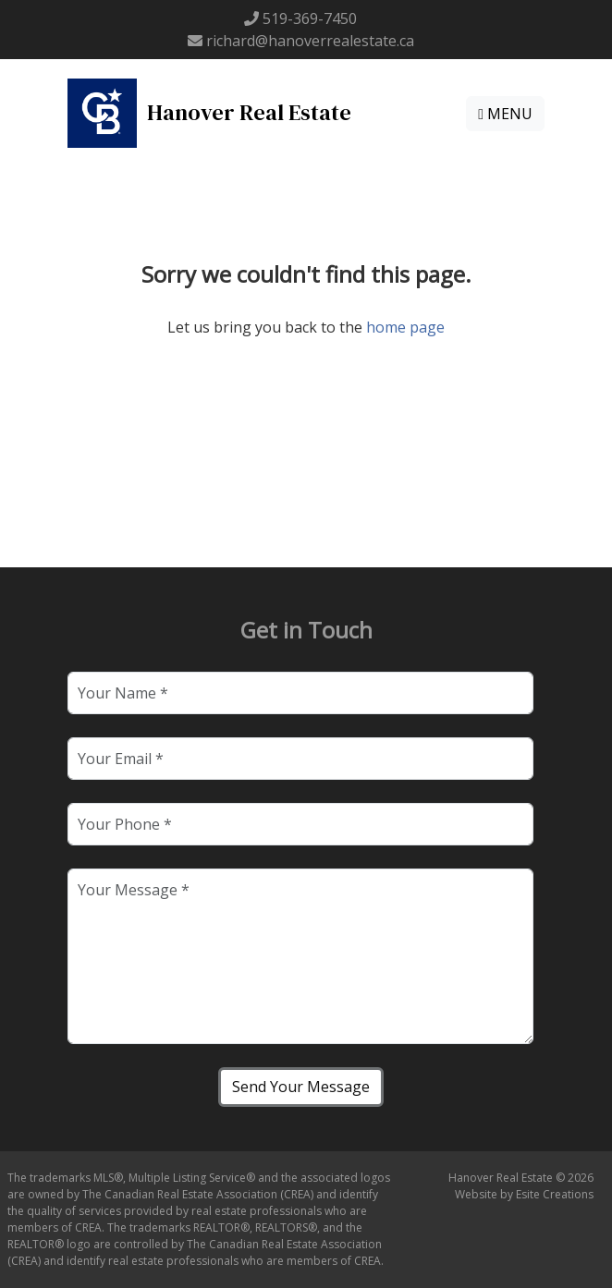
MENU (505, 113)
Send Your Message (301, 1086)
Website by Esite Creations (524, 1194)
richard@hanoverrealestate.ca (310, 40)
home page (405, 327)
